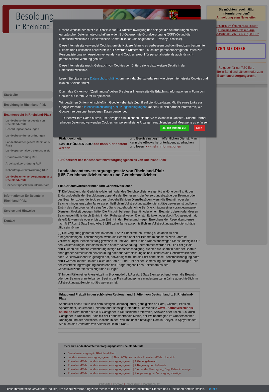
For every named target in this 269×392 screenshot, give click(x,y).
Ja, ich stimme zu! (174, 127)
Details (212, 389)
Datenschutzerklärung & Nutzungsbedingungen (114, 107)
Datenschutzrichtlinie (104, 78)
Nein (199, 127)
